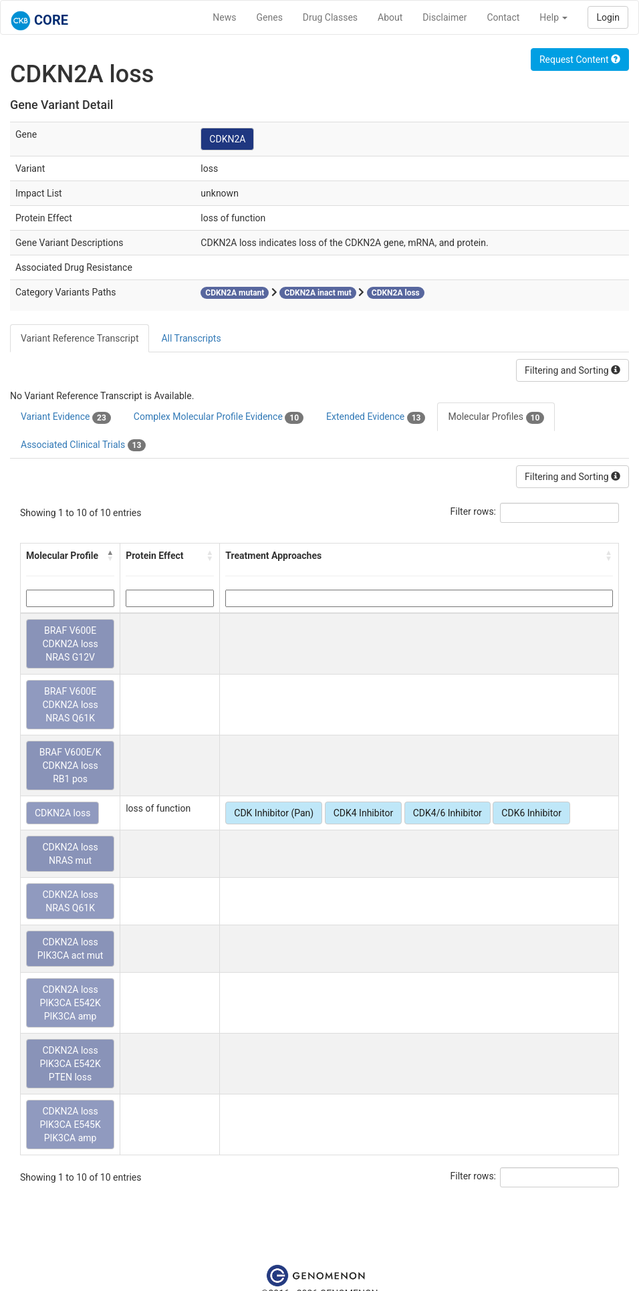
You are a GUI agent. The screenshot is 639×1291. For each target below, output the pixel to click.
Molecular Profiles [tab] (496, 417)
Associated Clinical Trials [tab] (83, 445)
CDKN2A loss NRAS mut (70, 854)
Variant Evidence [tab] (66, 417)
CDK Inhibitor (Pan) (273, 813)
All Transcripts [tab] (191, 338)
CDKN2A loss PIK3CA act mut (70, 949)
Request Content (579, 59)
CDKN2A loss (62, 813)
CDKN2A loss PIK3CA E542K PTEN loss (69, 1063)
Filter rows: (474, 511)
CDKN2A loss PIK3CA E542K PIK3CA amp (69, 1003)
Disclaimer (444, 17)
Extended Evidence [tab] (375, 417)
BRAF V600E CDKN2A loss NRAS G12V (70, 644)
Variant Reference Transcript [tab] (79, 338)
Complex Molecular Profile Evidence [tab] (218, 417)
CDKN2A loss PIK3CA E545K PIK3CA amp (69, 1124)
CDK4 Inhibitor (364, 813)
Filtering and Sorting (572, 370)
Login (608, 17)
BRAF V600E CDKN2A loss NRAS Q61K (70, 704)
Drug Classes (330, 17)
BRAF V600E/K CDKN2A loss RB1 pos (70, 765)
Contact (503, 17)
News (224, 17)
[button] (110, 555)
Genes (270, 17)
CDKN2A (227, 139)
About (390, 17)
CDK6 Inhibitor (531, 813)
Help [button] (553, 17)
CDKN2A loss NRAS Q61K (70, 901)
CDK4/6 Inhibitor (447, 813)
